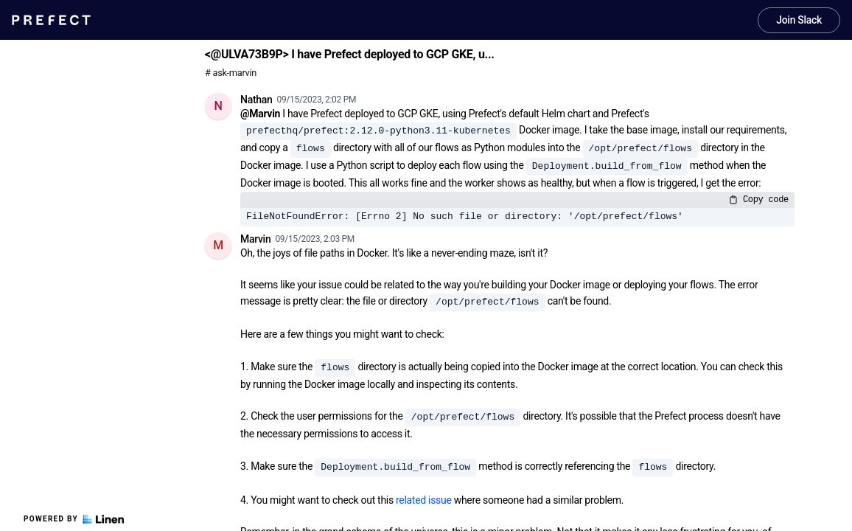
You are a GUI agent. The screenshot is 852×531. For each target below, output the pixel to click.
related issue (424, 500)
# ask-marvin (230, 72)
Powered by (74, 519)
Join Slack (799, 20)
